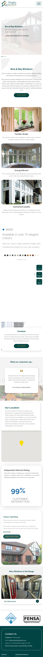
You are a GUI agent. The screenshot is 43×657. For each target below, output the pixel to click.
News (17, 612)
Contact (17, 604)
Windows (4, 601)
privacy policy (33, 627)
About (3, 607)
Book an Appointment (21, 607)
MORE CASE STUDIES (12, 483)
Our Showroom (10, 548)
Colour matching (10, 464)
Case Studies (5, 612)
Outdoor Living (5, 604)
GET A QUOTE (21, 293)
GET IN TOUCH (21, 95)
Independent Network (21, 601)
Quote (17, 609)
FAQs (16, 614)
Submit (36, 623)
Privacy (3, 634)
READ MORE (7, 479)
